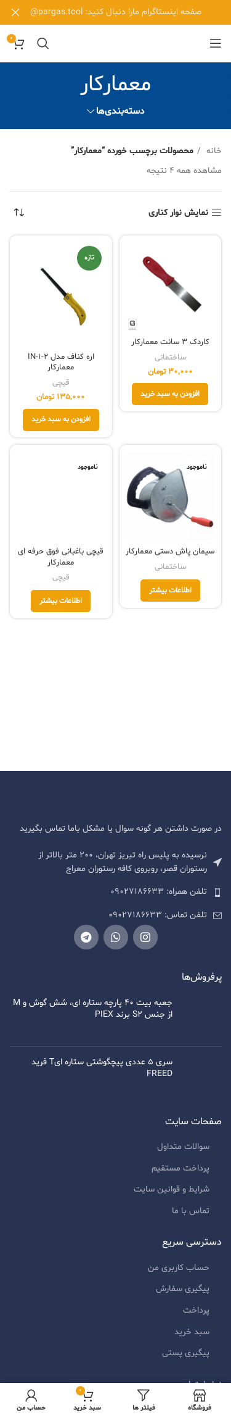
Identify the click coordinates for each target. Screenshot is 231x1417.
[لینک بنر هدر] (134, 12)
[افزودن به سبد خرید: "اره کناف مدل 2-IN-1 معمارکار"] (61, 420)
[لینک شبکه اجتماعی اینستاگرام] (145, 937)
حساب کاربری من (178, 1273)
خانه (213, 151)
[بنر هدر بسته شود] (15, 12)
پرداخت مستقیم (180, 1173)
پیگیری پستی (185, 1358)
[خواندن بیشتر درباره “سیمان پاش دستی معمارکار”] (170, 590)
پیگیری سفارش (182, 1294)
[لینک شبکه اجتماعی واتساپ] (115, 937)
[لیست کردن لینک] (115, 892)
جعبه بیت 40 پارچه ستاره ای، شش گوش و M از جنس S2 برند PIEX (92, 1009)
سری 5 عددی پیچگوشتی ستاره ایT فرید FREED (101, 1067)
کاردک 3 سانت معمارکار (170, 342)
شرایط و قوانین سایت (171, 1194)
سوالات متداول (183, 1152)
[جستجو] (43, 43)
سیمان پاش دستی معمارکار (170, 551)
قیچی (61, 383)
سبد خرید (191, 1337)
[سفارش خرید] (18, 213)
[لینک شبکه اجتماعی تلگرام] (86, 937)
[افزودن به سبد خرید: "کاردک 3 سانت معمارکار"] (170, 394)
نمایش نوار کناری (178, 213)
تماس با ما (190, 1216)
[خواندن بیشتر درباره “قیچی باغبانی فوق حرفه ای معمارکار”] (61, 601)
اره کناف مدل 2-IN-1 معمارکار (61, 362)
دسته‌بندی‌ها (120, 111)
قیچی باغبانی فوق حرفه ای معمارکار (60, 557)
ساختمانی (170, 357)
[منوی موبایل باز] (215, 43)
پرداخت (196, 1315)
